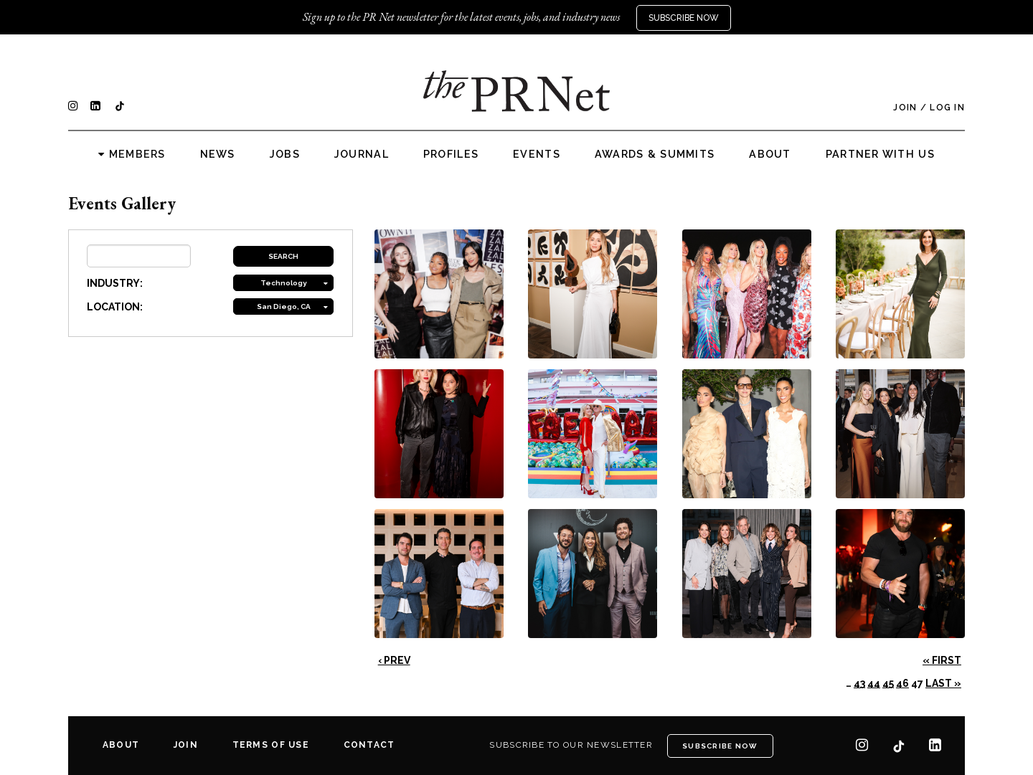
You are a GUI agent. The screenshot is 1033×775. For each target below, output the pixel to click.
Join (905, 108)
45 (888, 683)
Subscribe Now (683, 18)
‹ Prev (394, 660)
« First (942, 660)
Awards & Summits (654, 154)
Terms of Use (270, 745)
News (217, 154)
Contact (369, 745)
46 (902, 683)
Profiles (450, 154)
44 (873, 683)
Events (536, 154)
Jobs (285, 154)
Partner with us (880, 154)
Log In (947, 108)
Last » (943, 683)
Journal (361, 154)
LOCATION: (115, 307)
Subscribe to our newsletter (571, 745)
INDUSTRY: (115, 283)
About (770, 154)
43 (859, 683)
